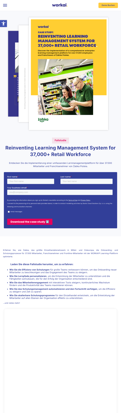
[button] (3, 23)
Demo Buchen (108, 5)
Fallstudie (60, 140)
